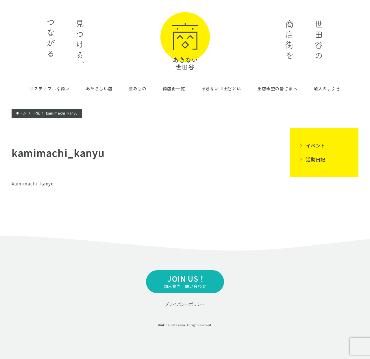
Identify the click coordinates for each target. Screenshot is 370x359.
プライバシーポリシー (185, 304)
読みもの (138, 88)
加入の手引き (327, 88)
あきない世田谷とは (221, 88)
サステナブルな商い (49, 88)
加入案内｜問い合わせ (185, 281)
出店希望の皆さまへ (278, 88)
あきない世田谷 (185, 41)
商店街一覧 (174, 88)
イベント (315, 145)
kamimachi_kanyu (33, 183)
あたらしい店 (99, 88)
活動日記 (315, 159)
